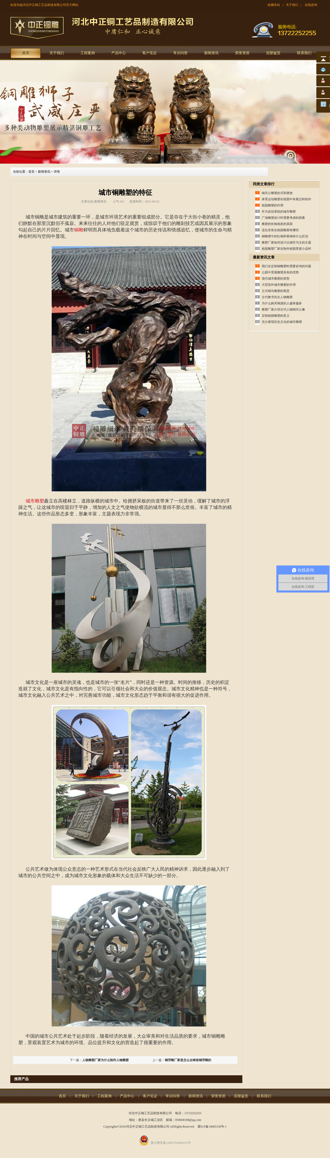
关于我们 (292, 5)
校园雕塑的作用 (272, 205)
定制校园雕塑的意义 (276, 315)
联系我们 (304, 53)
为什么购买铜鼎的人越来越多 (282, 303)
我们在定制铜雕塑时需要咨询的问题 (286, 266)
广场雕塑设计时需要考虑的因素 (283, 218)
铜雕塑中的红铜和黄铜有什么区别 (285, 236)
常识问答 (180, 53)
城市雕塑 (35, 501)
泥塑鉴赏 (273, 53)
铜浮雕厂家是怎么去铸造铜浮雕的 (188, 1060)
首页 (25, 53)
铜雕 (78, 229)
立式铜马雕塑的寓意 (276, 291)
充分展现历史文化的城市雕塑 (282, 322)
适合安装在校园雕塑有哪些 (280, 230)
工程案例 (87, 53)
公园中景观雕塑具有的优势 (280, 272)
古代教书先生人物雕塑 (277, 297)
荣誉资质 (242, 53)
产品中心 (118, 53)
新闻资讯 (211, 53)
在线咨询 (311, 5)
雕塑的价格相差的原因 (277, 224)
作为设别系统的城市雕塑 (279, 211)
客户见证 (149, 53)
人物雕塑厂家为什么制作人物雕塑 (105, 1060)
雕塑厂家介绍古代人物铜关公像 (283, 309)
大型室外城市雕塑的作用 (279, 285)
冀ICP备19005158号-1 (212, 1126)
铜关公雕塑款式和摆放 (277, 193)
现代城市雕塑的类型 (276, 278)
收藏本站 (274, 5)
